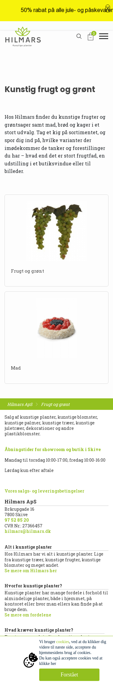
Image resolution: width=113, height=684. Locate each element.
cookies (62, 641)
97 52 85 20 (17, 520)
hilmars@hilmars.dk (28, 531)
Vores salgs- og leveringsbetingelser (44, 491)
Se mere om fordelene (28, 615)
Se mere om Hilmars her (31, 570)
